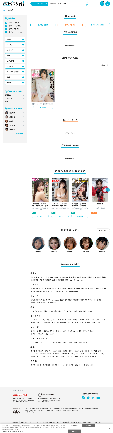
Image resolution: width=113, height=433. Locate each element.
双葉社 (67, 280)
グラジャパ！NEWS (15, 32)
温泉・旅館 (81, 342)
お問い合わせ (87, 422)
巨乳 (52, 319)
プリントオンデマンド (95, 300)
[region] (56, 428)
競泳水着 (60, 311)
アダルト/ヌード (90, 356)
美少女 (36, 331)
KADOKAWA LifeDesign (67, 277)
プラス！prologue (52, 300)
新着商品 (8, 95)
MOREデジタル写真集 (81, 288)
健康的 (36, 322)
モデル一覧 (19, 133)
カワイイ (89, 331)
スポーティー (64, 322)
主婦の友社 (97, 277)
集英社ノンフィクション (56, 291)
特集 (6, 101)
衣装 (8, 56)
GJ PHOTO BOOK (66, 288)
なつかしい (75, 331)
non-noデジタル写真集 (98, 288)
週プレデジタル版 (15, 26)
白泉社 (54, 280)
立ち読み (43, 107)
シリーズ (10, 50)
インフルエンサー (95, 353)
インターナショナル (81, 322)
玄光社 (78, 277)
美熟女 (61, 331)
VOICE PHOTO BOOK (79, 300)
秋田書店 (34, 277)
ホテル (68, 342)
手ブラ (36, 365)
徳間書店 (48, 280)
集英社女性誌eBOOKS (39, 291)
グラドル (37, 351)
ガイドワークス (43, 277)
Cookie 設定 (65, 422)
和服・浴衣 (86, 311)
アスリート (77, 356)
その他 (9, 83)
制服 (49, 311)
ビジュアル (10, 61)
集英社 (89, 277)
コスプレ (37, 311)
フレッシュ (49, 322)
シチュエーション (13, 72)
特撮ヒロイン (38, 356)
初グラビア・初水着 (52, 365)
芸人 (65, 356)
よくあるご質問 (76, 422)
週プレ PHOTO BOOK (38, 288)
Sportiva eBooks (71, 291)
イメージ (10, 66)
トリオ (45, 342)
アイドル (51, 351)
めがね (72, 311)
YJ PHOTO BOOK (53, 288)
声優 (85, 351)
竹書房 (42, 280)
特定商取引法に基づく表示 (51, 422)
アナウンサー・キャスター (73, 353)
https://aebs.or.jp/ (29, 411)
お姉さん (49, 331)
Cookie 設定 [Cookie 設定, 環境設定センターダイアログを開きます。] (74, 425)
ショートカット (76, 319)
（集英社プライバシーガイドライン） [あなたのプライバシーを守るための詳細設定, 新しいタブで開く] (13, 431)
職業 (8, 77)
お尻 (62, 319)
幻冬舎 (84, 277)
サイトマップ (97, 422)
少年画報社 (35, 280)
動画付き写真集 (65, 300)
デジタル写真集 (14, 23)
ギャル (97, 322)
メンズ (68, 365)
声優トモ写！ (35, 302)
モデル (74, 351)
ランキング (8, 98)
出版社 (9, 39)
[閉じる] (109, 428)
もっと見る (103, 230)
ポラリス (44, 302)
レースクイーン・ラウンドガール (45, 353)
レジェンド (53, 356)
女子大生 (96, 351)
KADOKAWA (54, 277)
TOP (4, 10)
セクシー (37, 334)
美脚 (90, 319)
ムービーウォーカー (77, 280)
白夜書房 (61, 280)
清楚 (50, 334)
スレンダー (38, 319)
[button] (108, 190)
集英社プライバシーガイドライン (31, 422)
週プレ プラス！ (14, 29)
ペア (35, 342)
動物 (79, 365)
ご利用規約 (15, 422)
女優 (63, 351)
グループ (56, 342)
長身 (101, 319)
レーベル (10, 45)
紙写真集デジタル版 (38, 300)
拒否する (88, 425)
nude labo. (52, 302)
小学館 (104, 277)
